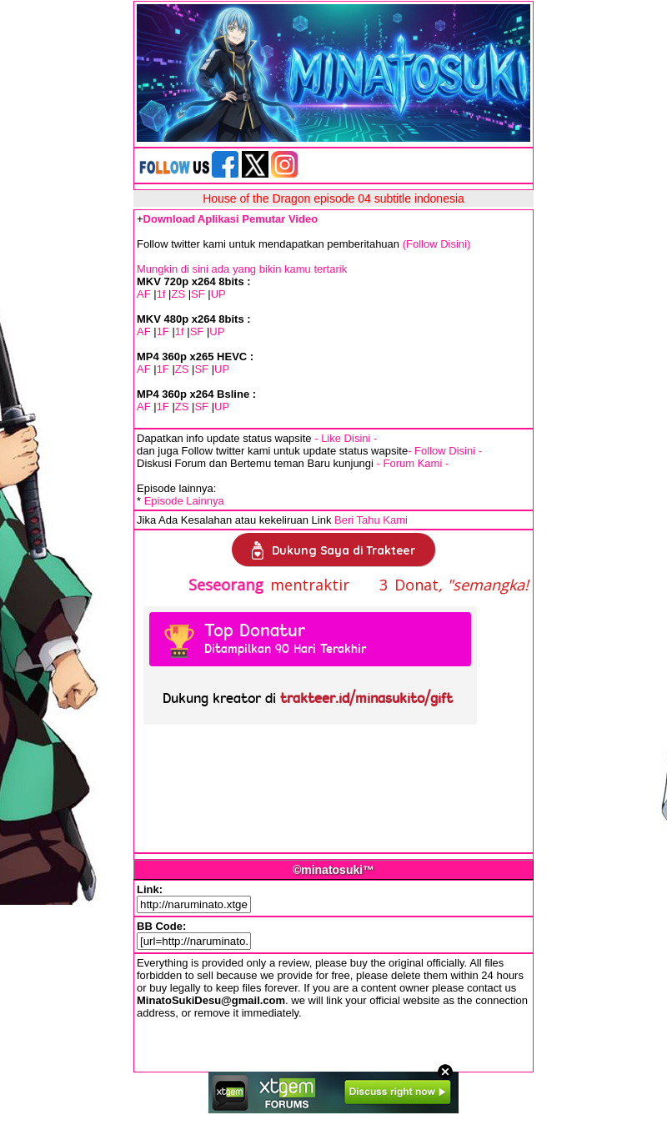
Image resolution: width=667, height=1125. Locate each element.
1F (163, 331)
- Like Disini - (345, 438)
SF (198, 294)
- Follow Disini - (445, 450)
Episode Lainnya (184, 501)
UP (218, 294)
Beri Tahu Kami (371, 520)
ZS (178, 294)
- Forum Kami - (413, 463)
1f (161, 294)
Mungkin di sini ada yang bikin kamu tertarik (242, 269)
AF (144, 294)
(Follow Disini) (437, 244)
